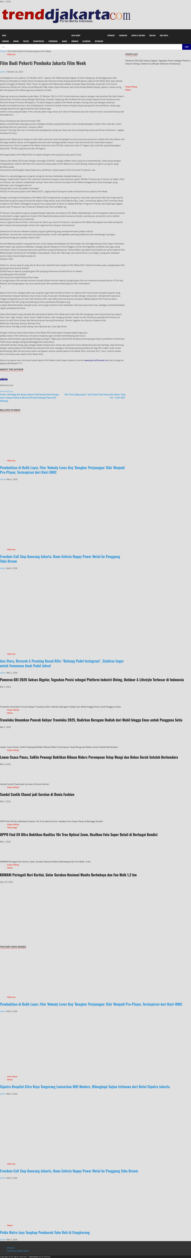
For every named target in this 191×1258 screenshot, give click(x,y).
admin (3, 71)
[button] (95, 30)
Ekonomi (5, 41)
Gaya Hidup (75, 35)
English (152, 35)
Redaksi (11, 1247)
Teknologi (123, 35)
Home (3, 51)
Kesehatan (99, 41)
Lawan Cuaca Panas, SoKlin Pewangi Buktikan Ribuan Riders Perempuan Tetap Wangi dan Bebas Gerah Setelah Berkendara (59, 747)
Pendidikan (52, 41)
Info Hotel (164, 35)
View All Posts (6, 391)
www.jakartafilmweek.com (96, 360)
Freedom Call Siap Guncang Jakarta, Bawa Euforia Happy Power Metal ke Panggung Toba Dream (60, 559)
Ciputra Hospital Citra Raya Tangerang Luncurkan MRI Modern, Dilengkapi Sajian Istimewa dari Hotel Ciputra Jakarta (85, 1086)
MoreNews (33, 1256)
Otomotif (111, 35)
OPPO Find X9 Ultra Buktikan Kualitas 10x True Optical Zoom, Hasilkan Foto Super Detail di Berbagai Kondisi (51, 821)
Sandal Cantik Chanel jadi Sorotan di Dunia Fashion (24, 784)
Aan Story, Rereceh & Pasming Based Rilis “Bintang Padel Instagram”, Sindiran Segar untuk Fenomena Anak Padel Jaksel (62, 663)
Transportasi (38, 41)
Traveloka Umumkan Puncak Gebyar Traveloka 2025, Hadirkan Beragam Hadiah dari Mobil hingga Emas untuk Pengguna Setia (60, 706)
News (4, 35)
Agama (64, 41)
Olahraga (86, 41)
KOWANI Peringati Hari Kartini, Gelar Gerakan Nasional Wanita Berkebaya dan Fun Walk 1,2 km (45, 861)
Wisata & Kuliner (138, 35)
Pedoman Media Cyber (18, 1250)
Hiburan (74, 41)
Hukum (16, 41)
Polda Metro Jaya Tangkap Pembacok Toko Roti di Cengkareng (45, 1232)
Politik (26, 41)
